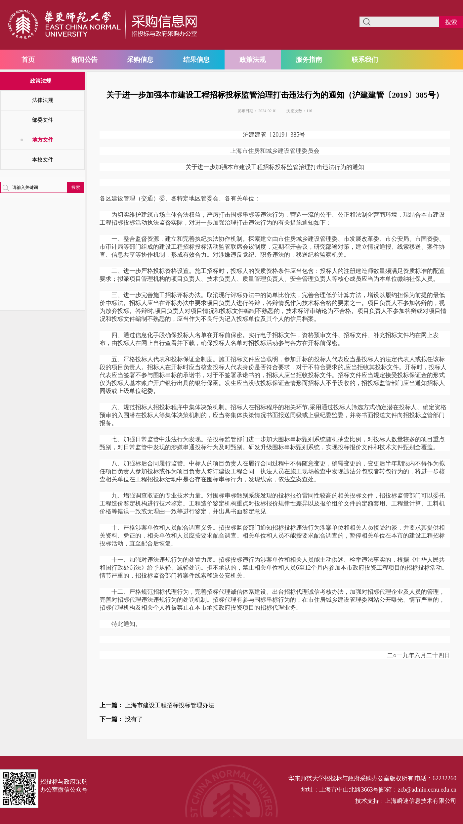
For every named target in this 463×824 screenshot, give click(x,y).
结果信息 (196, 59)
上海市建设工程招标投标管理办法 (169, 705)
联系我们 (365, 59)
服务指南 (309, 59)
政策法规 (252, 59)
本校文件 (42, 159)
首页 (28, 59)
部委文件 (42, 120)
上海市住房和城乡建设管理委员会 (274, 151)
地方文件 (42, 140)
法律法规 (42, 100)
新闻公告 (84, 59)
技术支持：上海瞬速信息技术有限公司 (405, 801)
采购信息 (140, 59)
